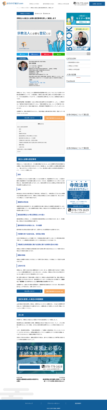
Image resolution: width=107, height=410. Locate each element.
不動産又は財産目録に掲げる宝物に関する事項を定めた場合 (33, 142)
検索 (88, 53)
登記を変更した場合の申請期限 (24, 149)
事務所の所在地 (22, 133)
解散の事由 (21, 144)
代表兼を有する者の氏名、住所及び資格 (28, 140)
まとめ (18, 151)
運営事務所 (78, 403)
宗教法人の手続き (34, 4)
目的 (20, 129)
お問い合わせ (97, 4)
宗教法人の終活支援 (63, 4)
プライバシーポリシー (53, 403)
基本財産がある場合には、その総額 (27, 138)
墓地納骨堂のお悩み (48, 4)
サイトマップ (29, 403)
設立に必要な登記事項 (22, 127)
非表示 (41, 124)
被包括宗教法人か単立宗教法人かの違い (28, 136)
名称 (20, 131)
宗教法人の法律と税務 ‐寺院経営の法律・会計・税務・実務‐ (37, 82)
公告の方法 (21, 147)
